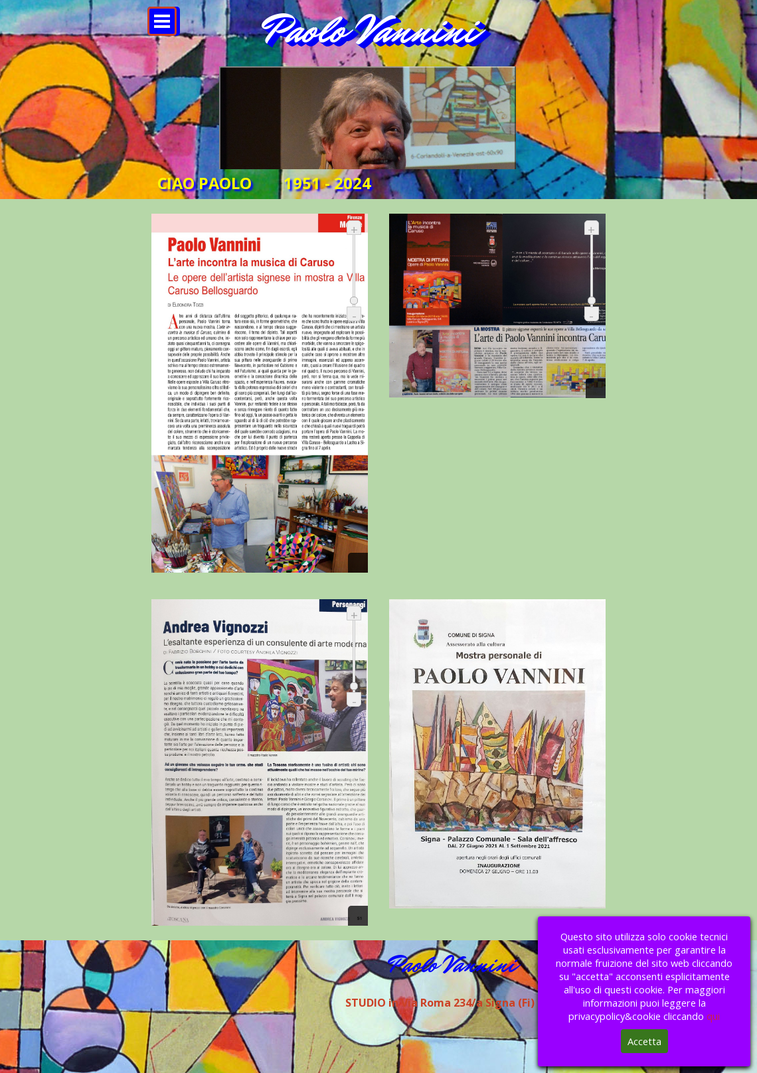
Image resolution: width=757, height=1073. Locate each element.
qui (713, 1016)
